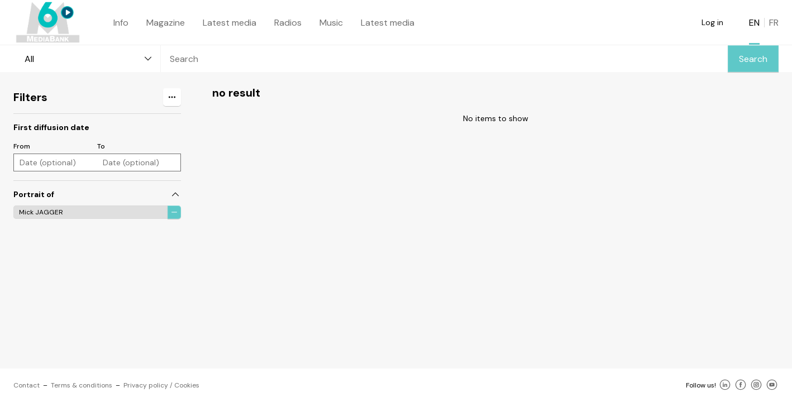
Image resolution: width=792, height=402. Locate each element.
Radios (288, 22)
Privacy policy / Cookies (161, 385)
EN (754, 22)
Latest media (229, 22)
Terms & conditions (81, 385)
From (21, 146)
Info (120, 22)
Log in (712, 22)
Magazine (165, 22)
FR (774, 22)
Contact (26, 385)
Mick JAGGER (41, 212)
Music (331, 22)
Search (753, 59)
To (101, 146)
